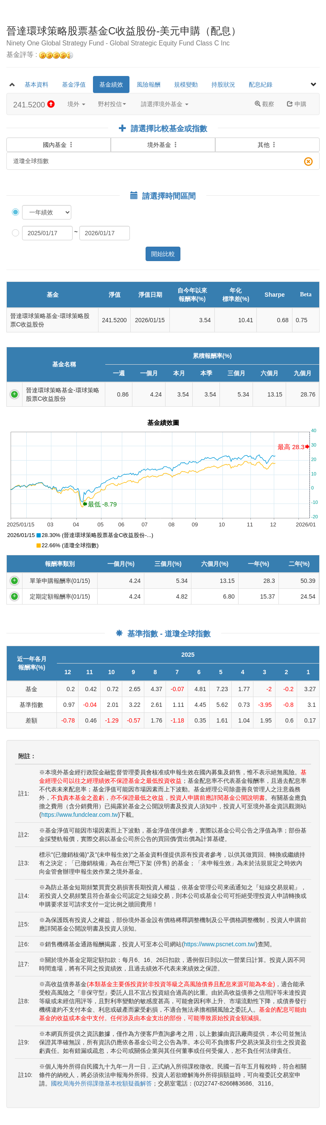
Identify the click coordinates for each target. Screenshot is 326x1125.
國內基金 (58, 139)
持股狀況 (223, 84)
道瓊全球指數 (163, 161)
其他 (267, 144)
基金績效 (111, 84)
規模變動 (186, 84)
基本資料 (36, 84)
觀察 (264, 104)
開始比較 (163, 253)
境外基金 (163, 144)
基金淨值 (74, 84)
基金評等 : (39, 55)
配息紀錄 (261, 84)
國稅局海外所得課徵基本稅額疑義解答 (101, 1083)
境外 (76, 104)
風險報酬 (148, 84)
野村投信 (112, 104)
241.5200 (34, 104)
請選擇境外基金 (164, 104)
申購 (296, 104)
